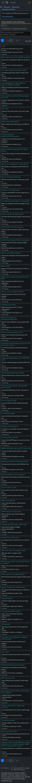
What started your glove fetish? (13, 574)
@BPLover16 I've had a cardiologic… (12, 673)
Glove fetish (6, 266)
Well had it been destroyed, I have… (12, 443)
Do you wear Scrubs (9, 400)
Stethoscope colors (9, 305)
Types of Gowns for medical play (13, 587)
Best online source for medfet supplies (16, 57)
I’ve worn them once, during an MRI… (13, 395)
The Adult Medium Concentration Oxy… (13, 78)
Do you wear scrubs (9, 487)
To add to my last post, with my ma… (13, 556)
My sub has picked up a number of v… (13, 248)
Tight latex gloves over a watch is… (12, 261)
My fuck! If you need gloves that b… (12, 104)
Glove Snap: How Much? (10, 122)
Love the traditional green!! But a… (12, 287)
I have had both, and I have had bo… (13, 327)
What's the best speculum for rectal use (16, 448)
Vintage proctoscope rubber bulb (14, 524)
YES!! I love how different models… (12, 353)
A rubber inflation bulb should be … (12, 532)
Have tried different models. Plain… (12, 593)
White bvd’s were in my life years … (12, 159)
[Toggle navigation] (3, 2)
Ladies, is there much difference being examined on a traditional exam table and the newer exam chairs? (16, 744)
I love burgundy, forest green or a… (12, 313)
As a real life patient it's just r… (11, 569)
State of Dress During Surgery (13, 214)
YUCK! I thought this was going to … (12, 235)
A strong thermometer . (10, 437)
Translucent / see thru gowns (12, 227)
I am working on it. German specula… (13, 701)
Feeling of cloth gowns (10, 426)
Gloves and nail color (9, 731)
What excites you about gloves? (13, 474)
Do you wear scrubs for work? (12, 292)
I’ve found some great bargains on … (13, 91)
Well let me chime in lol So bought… (12, 545)
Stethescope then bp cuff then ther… (13, 209)
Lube (3, 46)
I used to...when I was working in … (12, 408)
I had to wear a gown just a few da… (12, 606)
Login (13, 2)
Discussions (7, 7)
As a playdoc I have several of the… (12, 715)
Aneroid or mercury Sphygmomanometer (9, 318)
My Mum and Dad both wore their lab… (13, 660)
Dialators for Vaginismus (11, 190)
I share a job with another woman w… (13, 495)
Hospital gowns (7, 598)
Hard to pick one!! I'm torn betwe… (12, 338)
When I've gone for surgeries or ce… (12, 619)
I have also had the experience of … (12, 754)
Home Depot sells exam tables (13, 373)
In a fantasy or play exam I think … (12, 726)
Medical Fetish (15, 7)
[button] (17, 40)
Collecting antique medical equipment (16, 240)
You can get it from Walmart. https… (12, 368)
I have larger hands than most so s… (13, 506)
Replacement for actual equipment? (15, 461)
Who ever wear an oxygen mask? (14, 550)
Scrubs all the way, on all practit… (12, 185)
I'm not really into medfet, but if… (12, 144)
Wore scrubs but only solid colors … (12, 300)
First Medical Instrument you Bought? (16, 201)
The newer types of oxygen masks (14, 70)
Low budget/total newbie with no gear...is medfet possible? (14, 84)
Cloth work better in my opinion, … (12, 432)
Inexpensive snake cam (10, 537)
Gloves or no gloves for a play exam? (15, 164)
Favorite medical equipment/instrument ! (10, 135)
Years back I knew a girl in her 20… (12, 196)
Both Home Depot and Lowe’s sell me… (13, 381)
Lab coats (5, 652)
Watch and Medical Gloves (11, 253)
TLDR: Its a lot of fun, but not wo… (12, 647)
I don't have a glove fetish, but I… (12, 272)
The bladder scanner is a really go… (12, 632)
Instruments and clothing (8, 9)
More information (7, 16)
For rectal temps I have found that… (12, 52)
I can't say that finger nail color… (11, 737)
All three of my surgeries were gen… (12, 222)
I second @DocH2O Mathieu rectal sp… (13, 456)
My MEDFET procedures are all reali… (13, 469)
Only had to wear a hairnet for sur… (12, 117)
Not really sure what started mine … (12, 582)
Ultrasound (6, 624)
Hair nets (5, 109)
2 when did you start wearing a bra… (13, 686)
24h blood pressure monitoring (13, 665)
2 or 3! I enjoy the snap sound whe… (12, 130)
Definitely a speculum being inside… (12, 519)
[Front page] (1, 7)
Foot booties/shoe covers (11, 611)
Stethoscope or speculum (11, 511)
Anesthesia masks (8, 413)
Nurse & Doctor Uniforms (11, 177)
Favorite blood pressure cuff (12, 332)
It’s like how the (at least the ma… (12, 482)
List (3, 25)
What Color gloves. (8, 500)
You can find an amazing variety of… (12, 65)
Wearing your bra (8, 678)
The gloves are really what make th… (13, 172)
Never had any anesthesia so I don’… (13, 421)
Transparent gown (8, 720)
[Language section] (29, 2)
